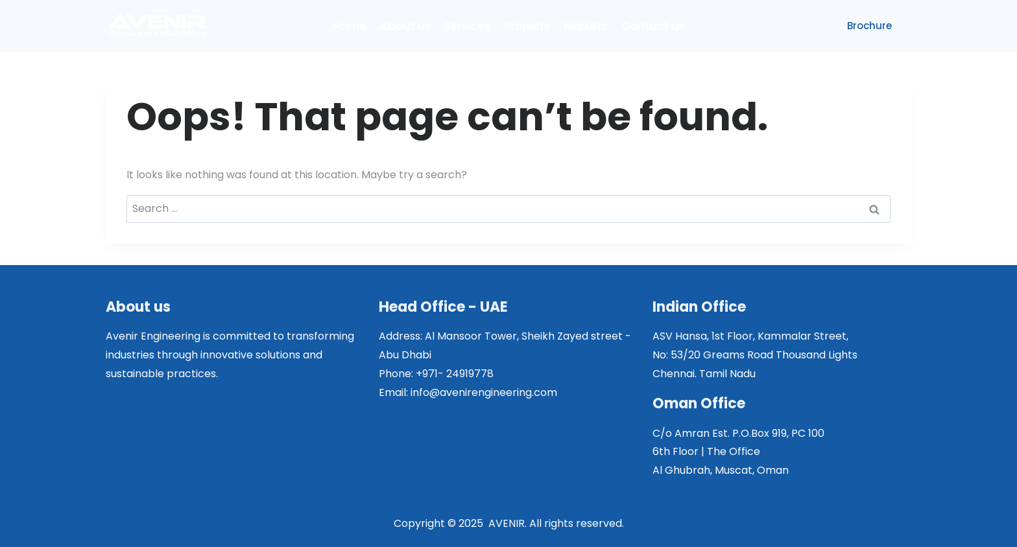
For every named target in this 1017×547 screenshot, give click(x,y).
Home (349, 26)
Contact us (652, 26)
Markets (586, 26)
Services (467, 26)
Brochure (869, 25)
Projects (527, 26)
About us (405, 26)
